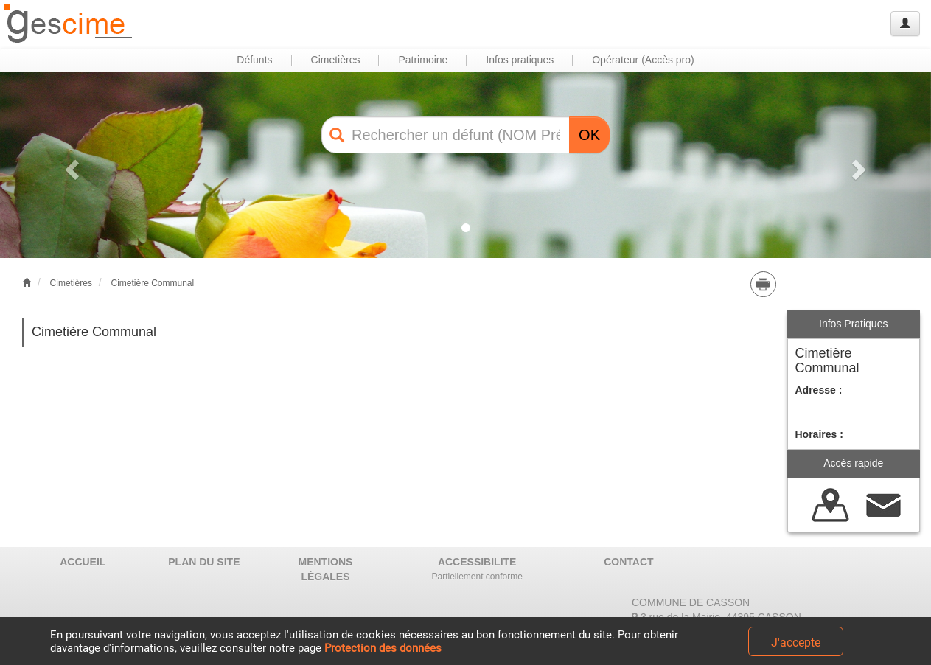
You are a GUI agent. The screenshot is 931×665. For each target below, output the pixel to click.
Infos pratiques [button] (520, 60)
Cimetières (71, 283)
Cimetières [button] (335, 60)
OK (589, 135)
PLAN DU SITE (204, 562)
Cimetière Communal (152, 283)
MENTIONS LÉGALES (326, 569)
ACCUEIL (82, 562)
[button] (69, 165)
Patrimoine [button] (422, 60)
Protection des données (383, 648)
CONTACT (628, 562)
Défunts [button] (254, 60)
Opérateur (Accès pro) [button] (643, 60)
